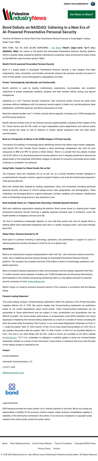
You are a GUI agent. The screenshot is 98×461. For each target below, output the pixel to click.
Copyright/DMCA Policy (85, 443)
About (5, 443)
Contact (56, 448)
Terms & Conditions (63, 443)
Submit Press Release (42, 443)
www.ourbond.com (36, 281)
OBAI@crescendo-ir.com (13, 373)
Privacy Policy (44, 448)
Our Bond (56, 48)
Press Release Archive (20, 443)
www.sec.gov (11, 337)
